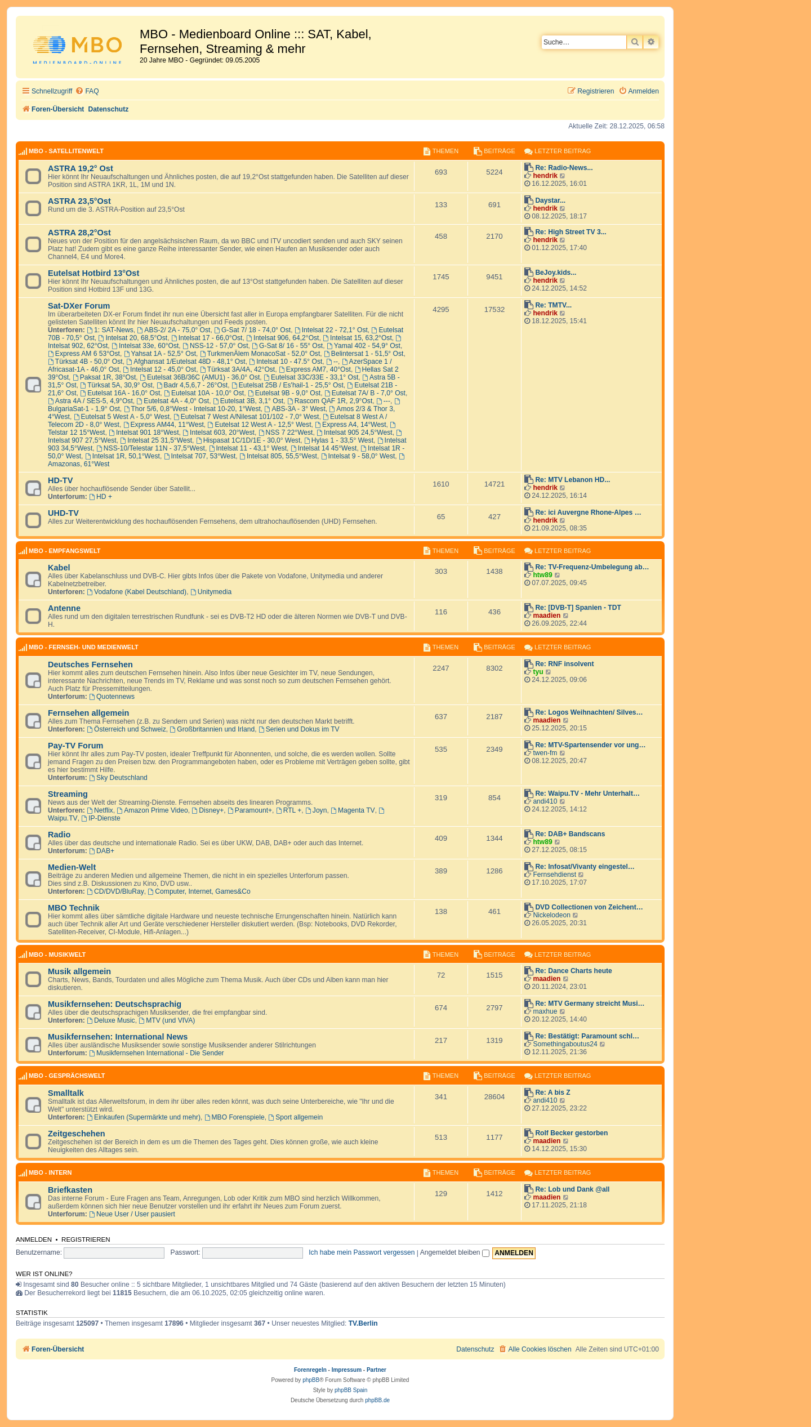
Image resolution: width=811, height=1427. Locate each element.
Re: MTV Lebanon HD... (572, 480)
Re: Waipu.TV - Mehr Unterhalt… (587, 793)
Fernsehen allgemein (88, 712)
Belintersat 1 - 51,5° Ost (363, 354)
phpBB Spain (351, 1390)
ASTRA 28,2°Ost (79, 232)
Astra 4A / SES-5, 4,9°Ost (90, 401)
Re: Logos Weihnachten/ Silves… (589, 712)
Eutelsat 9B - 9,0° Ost (284, 393)
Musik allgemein (79, 971)
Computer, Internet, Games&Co (199, 891)
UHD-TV (63, 513)
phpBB (310, 1380)
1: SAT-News (110, 330)
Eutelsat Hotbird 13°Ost (93, 273)
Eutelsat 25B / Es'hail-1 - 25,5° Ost (287, 385)
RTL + (288, 810)
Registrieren (85, 1239)
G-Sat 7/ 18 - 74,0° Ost (252, 330)
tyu (538, 672)
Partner (376, 1370)
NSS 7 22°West (286, 432)
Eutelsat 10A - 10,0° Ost (204, 393)
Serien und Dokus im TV (299, 729)
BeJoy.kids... (555, 273)
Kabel (59, 567)
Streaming (68, 794)
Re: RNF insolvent (564, 664)
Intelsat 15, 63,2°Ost (357, 338)
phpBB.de (377, 1400)
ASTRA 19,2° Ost (80, 168)
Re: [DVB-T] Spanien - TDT (578, 608)
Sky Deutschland (118, 778)
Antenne (64, 608)
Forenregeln (310, 1370)
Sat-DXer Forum (79, 305)
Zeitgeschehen (76, 1133)
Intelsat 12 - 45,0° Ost (159, 369)
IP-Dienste (100, 818)
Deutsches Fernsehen (90, 664)
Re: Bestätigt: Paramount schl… (587, 1036)
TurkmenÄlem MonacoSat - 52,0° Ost (260, 354)
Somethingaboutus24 (565, 1044)
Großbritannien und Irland (212, 729)
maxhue (545, 1011)
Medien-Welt (72, 867)
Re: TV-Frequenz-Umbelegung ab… (592, 567)
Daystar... (550, 200)
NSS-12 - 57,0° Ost (215, 346)
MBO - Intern (50, 1172)
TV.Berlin (363, 1323)
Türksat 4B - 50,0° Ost (85, 361)
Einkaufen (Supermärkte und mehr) (143, 1117)
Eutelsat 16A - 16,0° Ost (120, 393)
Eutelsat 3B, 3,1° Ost (248, 401)
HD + (100, 497)
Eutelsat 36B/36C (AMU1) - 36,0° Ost (200, 377)
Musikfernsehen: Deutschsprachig (114, 1004)
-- (332, 361)
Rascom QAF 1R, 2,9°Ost (329, 401)
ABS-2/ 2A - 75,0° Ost (173, 330)
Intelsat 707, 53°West (200, 456)
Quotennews (112, 697)
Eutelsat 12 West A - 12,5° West (259, 425)
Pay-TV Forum (75, 745)
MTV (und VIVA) (167, 1020)
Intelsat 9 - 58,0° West (358, 456)
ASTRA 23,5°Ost (79, 201)
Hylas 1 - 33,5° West (338, 440)
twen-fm (545, 753)
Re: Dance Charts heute (573, 971)
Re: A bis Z (552, 1092)
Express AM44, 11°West (163, 425)
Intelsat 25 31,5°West (156, 440)
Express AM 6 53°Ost (84, 354)
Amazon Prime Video (152, 810)
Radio (59, 834)
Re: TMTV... (553, 305)
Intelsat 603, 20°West (218, 432)
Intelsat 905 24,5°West (354, 432)
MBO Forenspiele (234, 1117)
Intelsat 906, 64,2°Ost (282, 338)
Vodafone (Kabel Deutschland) (136, 592)
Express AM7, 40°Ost (315, 369)
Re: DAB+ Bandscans (570, 834)
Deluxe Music (111, 1020)
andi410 (545, 801)
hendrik (545, 176)
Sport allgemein (295, 1117)
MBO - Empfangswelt (65, 550)
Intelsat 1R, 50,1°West (122, 456)
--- (383, 401)
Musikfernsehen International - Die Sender (156, 1053)
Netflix (100, 810)
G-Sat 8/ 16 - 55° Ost (287, 346)
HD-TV (60, 480)
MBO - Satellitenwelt (66, 151)
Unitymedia (210, 592)
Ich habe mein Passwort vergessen (362, 1252)
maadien (546, 615)
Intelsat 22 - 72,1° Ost (331, 330)
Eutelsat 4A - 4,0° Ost (173, 401)
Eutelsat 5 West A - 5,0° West (122, 417)
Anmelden (34, 1239)
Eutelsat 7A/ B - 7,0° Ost (365, 393)
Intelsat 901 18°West (144, 432)
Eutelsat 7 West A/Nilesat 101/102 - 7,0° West (246, 417)
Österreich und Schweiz (126, 729)
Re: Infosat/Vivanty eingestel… (585, 867)
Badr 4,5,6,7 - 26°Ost (192, 385)
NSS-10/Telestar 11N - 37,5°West (150, 448)
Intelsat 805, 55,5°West (278, 456)
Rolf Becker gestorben (571, 1133)
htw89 (542, 575)
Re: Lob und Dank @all (572, 1189)
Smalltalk (66, 1093)
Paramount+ (250, 810)
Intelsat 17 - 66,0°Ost (207, 338)
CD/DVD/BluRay (115, 891)
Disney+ (207, 810)
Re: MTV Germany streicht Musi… (589, 1003)
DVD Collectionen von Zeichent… (589, 907)
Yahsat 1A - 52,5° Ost (160, 354)
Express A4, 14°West (350, 425)
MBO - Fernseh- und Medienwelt (84, 647)
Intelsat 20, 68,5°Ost (133, 338)
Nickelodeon (552, 915)
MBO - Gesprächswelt (67, 1075)
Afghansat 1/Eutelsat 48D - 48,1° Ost (185, 361)
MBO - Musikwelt (57, 954)
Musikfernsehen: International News (118, 1036)
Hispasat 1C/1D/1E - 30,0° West (248, 440)
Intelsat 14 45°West (324, 448)
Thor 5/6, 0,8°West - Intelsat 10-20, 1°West (192, 409)
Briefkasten (70, 1189)
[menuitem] (87, 91)
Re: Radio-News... (563, 168)
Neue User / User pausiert (132, 1214)
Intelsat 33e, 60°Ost (145, 346)
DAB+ (101, 851)
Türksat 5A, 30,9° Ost (116, 385)
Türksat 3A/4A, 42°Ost (237, 369)
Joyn (316, 810)
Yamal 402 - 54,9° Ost (363, 346)
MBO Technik (74, 907)
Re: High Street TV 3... (570, 232)
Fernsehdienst (554, 875)
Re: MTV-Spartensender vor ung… (590, 745)
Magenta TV (353, 810)
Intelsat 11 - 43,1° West (248, 448)
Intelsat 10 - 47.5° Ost (285, 361)
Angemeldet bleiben (454, 1252)
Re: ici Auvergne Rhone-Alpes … (588, 512)
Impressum (347, 1370)
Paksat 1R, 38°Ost (104, 377)
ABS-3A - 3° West (295, 409)
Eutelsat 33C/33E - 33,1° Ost (311, 377)
